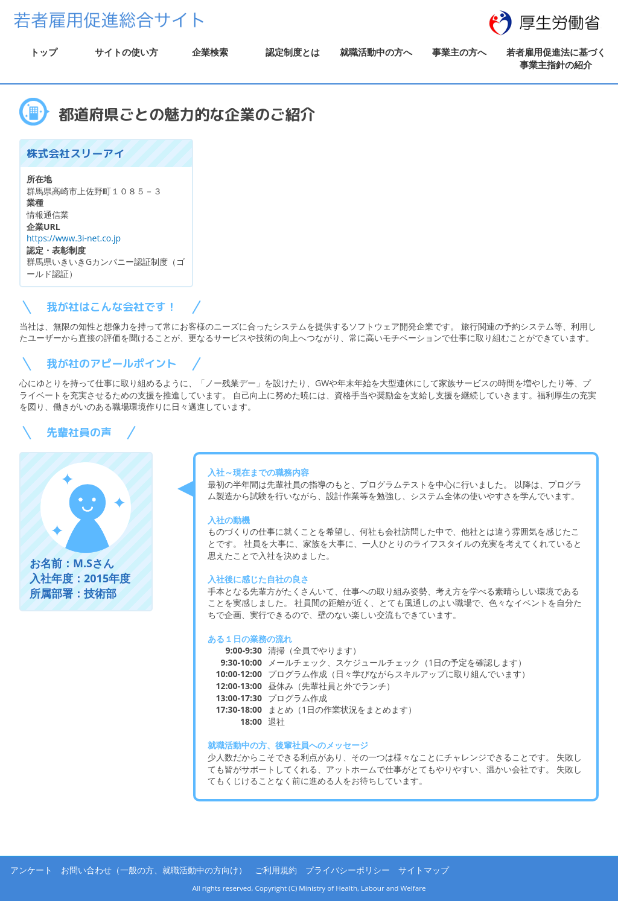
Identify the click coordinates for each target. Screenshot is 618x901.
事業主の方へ (459, 52)
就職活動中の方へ (376, 52)
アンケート (31, 870)
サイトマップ (423, 870)
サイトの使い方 (126, 52)
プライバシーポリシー (347, 870)
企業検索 (210, 52)
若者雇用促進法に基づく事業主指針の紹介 (556, 58)
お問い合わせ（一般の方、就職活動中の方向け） (154, 870)
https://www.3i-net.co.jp (74, 238)
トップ (43, 52)
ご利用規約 (276, 870)
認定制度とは (293, 52)
